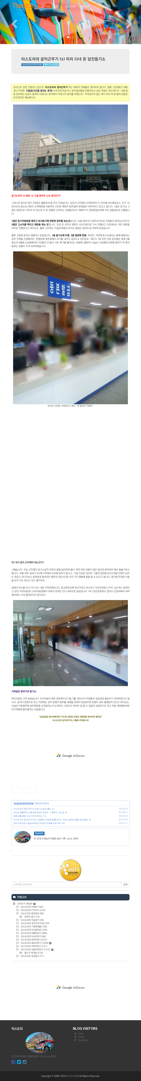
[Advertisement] (70, 756)
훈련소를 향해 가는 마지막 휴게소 (28, 816)
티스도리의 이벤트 (31, 907)
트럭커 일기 (32, 916)
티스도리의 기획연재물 (33, 926)
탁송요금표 (51, 6)
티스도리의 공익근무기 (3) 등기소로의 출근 (32, 809)
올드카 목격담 (33, 953)
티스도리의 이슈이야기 (33, 936)
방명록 (86, 6)
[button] (10, 22)
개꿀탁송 (70, 6)
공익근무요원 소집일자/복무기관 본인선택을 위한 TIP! (37, 823)
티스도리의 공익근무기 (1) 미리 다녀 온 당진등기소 (63, 59)
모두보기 (26, 903)
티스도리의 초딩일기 (32, 956)
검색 (125, 884)
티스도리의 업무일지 (32, 913)
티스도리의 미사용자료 (33, 930)
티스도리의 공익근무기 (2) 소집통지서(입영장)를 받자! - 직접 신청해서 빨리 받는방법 (50, 819)
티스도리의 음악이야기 (33, 939)
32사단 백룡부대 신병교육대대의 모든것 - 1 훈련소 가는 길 (38, 812)
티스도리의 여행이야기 (33, 933)
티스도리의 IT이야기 (32, 910)
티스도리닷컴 (72, 1076)
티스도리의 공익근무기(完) (32, 65)
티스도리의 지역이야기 (33, 946)
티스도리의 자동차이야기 (36, 949)
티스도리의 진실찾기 (32, 920)
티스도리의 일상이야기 (35, 943)
